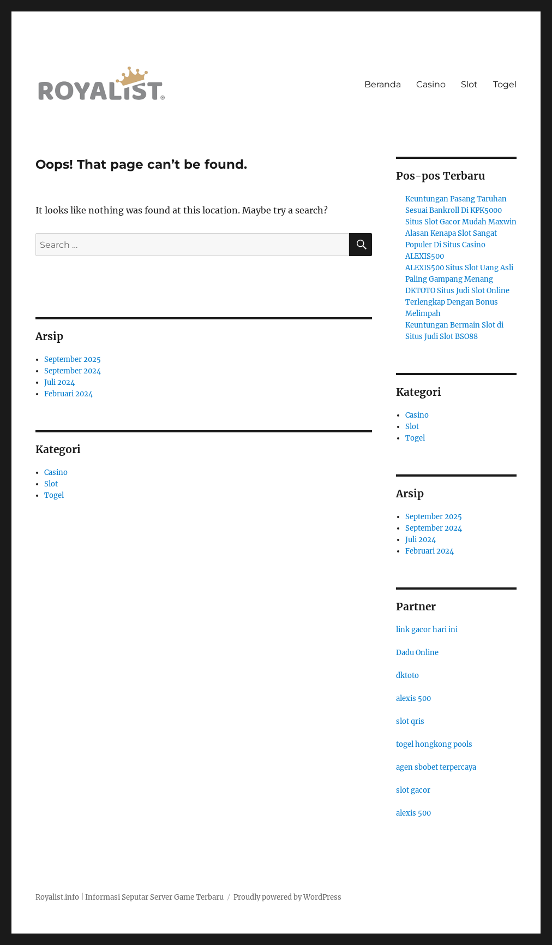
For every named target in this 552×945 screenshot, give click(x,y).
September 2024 (72, 371)
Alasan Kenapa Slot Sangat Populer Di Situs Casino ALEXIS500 (451, 245)
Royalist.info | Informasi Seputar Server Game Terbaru (129, 897)
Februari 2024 (68, 394)
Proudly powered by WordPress (287, 897)
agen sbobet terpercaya (436, 767)
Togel (505, 84)
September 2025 (72, 359)
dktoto (407, 675)
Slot (469, 84)
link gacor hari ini (427, 629)
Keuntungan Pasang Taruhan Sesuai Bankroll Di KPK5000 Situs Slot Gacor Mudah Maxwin (461, 210)
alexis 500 (413, 698)
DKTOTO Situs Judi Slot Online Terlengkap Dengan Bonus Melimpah (457, 302)
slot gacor (413, 790)
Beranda (382, 84)
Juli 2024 (59, 382)
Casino (431, 84)
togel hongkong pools (434, 744)
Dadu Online (417, 652)
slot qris (410, 721)
